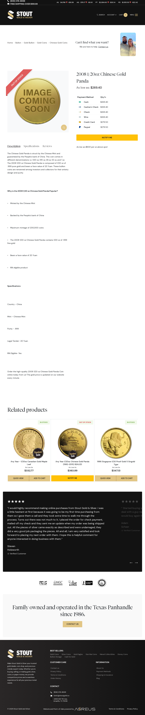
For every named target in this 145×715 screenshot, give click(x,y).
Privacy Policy (56, 671)
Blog (98, 678)
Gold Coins (54, 654)
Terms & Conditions (58, 675)
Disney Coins (123, 654)
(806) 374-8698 (60, 692)
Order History (56, 678)
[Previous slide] (131, 563)
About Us (100, 668)
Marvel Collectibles (107, 654)
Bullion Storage (56, 657)
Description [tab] (13, 146)
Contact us (103, 46)
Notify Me (107, 137)
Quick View (18, 478)
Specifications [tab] (31, 146)
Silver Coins (66, 654)
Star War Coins (91, 654)
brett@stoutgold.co (61, 695)
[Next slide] (136, 563)
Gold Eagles (78, 654)
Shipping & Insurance (104, 675)
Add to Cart (39, 478)
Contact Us (72, 624)
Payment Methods (103, 671)
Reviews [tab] (47, 146)
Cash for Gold (70, 657)
